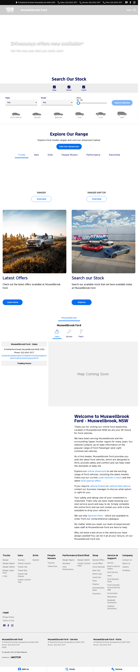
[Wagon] (58, 115)
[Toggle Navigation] (131, 10)
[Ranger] (41, 182)
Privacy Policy (8, 617)
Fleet (94, 581)
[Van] (122, 115)
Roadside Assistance (112, 601)
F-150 (5, 576)
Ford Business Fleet (98, 589)
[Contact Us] (35, 2)
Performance (93, 154)
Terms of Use (8, 620)
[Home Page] (10, 10)
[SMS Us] (23, 669)
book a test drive (93, 532)
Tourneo (21, 560)
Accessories (112, 593)
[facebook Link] (130, 2)
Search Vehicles (122, 102)
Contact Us (127, 560)
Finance (95, 584)
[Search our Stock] (103, 258)
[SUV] (79, 115)
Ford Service (112, 572)
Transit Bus (22, 570)
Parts (109, 576)
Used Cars (96, 577)
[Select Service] (69, 334)
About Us (126, 563)
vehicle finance (98, 486)
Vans (36, 154)
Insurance (96, 593)
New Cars (96, 570)
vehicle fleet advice (119, 486)
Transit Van (22, 567)
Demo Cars (97, 574)
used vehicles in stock (110, 477)
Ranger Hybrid (9, 567)
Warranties (112, 597)
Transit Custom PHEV (84, 564)
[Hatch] (16, 115)
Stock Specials (98, 567)
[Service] (116, 669)
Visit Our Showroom (69, 146)
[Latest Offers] (34, 258)
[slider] (78, 103)
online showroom (97, 471)
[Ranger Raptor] (96, 182)
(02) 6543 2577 (27, 352)
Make (21, 101)
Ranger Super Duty (8, 571)
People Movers (70, 154)
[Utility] (100, 115)
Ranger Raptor (9, 563)
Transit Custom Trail (24, 580)
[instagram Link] (134, 2)
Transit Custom (24, 563)
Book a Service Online (113, 567)
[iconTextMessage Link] (126, 2)
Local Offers (97, 563)
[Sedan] (37, 115)
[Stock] (70, 669)
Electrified (114, 154)
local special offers (91, 480)
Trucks (21, 154)
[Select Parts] (81, 334)
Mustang (66, 563)
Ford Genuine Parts (113, 580)
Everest (36, 560)
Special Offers (98, 560)
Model (57, 101)
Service (110, 563)
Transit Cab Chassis (22, 575)
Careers (125, 567)
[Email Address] (24, 356)
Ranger (6, 560)
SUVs (50, 154)
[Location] (57, 334)
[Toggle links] (11, 657)
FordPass (126, 570)
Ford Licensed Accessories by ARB (113, 587)
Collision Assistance (112, 607)
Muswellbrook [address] (69, 317)
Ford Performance (68, 568)
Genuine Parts (96, 515)
